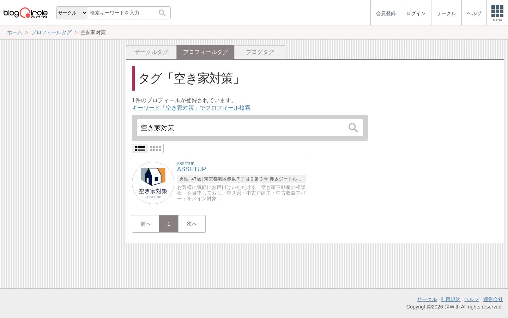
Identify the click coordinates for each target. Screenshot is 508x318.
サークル (427, 299)
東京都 (211, 179)
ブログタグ (260, 52)
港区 (222, 179)
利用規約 (450, 299)
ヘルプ (471, 299)
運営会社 (493, 299)
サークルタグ (151, 52)
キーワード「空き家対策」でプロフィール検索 (191, 108)
